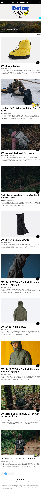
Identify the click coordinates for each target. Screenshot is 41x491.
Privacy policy (23, 481)
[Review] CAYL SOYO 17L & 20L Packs (19, 458)
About (11, 481)
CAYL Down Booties (10, 65)
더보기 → (39, 34)
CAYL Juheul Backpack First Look (17, 152)
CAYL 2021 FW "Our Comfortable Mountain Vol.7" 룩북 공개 (20, 283)
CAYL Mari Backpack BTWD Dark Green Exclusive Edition (20, 415)
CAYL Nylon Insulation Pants (15, 239)
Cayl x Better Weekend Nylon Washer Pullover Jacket (20, 196)
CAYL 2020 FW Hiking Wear (14, 326)
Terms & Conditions (16, 481)
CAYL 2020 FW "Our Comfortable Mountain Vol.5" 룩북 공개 (20, 370)
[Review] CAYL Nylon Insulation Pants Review (20, 109)
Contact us (29, 481)
